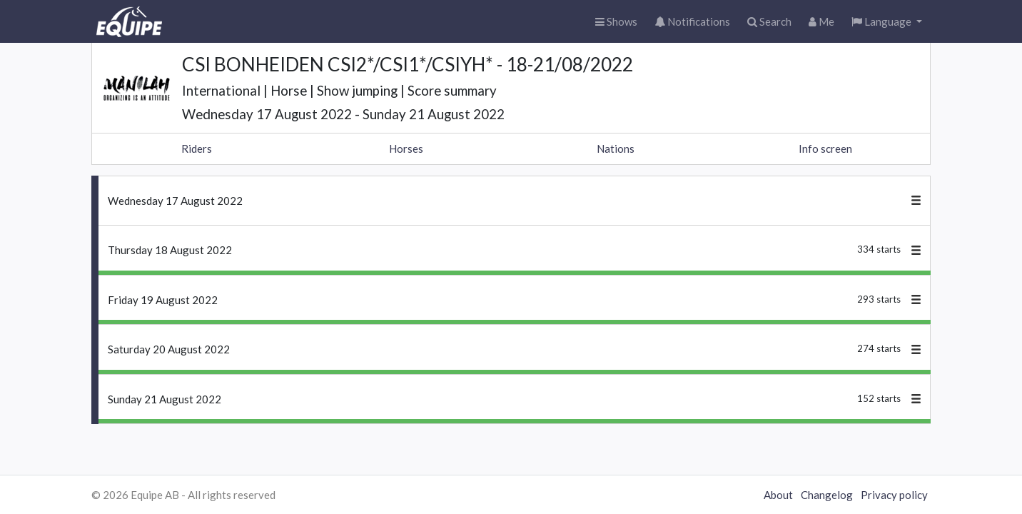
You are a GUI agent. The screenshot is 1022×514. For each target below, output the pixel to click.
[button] (887, 22)
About (778, 494)
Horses (406, 148)
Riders (196, 148)
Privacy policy (894, 494)
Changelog (827, 494)
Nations (615, 148)
